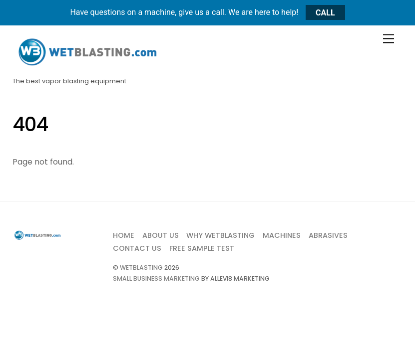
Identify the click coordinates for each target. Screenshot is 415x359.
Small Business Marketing (156, 278)
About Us (160, 235)
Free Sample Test (201, 248)
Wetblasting (141, 267)
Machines (282, 235)
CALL (325, 12)
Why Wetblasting (220, 235)
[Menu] (389, 39)
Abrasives (328, 235)
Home (123, 235)
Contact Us (137, 248)
